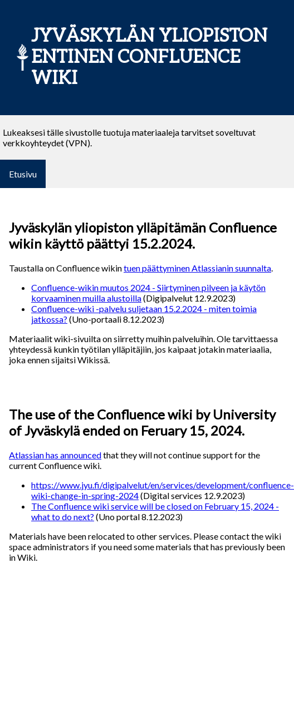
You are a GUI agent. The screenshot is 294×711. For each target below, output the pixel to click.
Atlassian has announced (55, 455)
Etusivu (23, 174)
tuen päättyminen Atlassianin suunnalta (197, 268)
